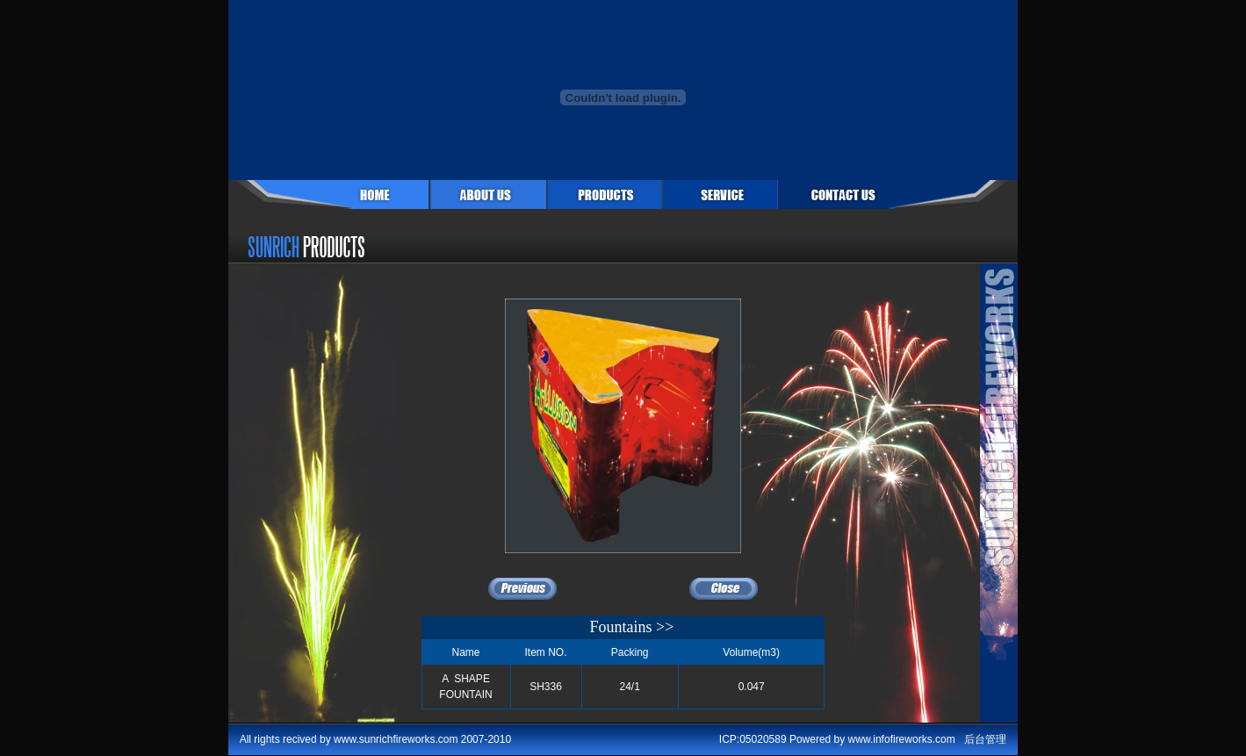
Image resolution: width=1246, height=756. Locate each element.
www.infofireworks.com (901, 739)
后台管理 (985, 739)
